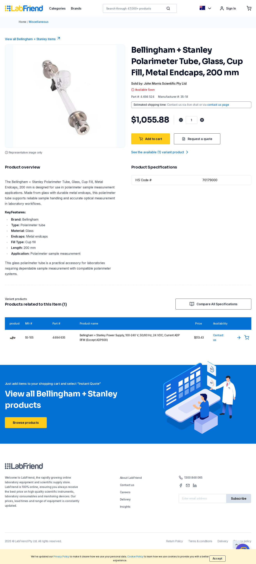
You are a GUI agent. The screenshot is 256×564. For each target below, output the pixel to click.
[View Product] (239, 337)
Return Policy (174, 541)
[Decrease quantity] (181, 120)
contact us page (218, 104)
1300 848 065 (190, 477)
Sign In (228, 8)
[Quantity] (192, 120)
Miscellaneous (39, 21)
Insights (125, 506)
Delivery (125, 499)
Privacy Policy (61, 556)
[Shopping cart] (249, 8)
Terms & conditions (200, 541)
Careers (125, 492)
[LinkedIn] (195, 485)
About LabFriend (131, 477)
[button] (169, 8)
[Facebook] (181, 485)
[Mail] (188, 485)
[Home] (27, 8)
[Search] (168, 8)
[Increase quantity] (202, 120)
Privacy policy (242, 541)
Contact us (127, 485)
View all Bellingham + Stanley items (33, 38)
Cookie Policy (135, 556)
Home (22, 21)
